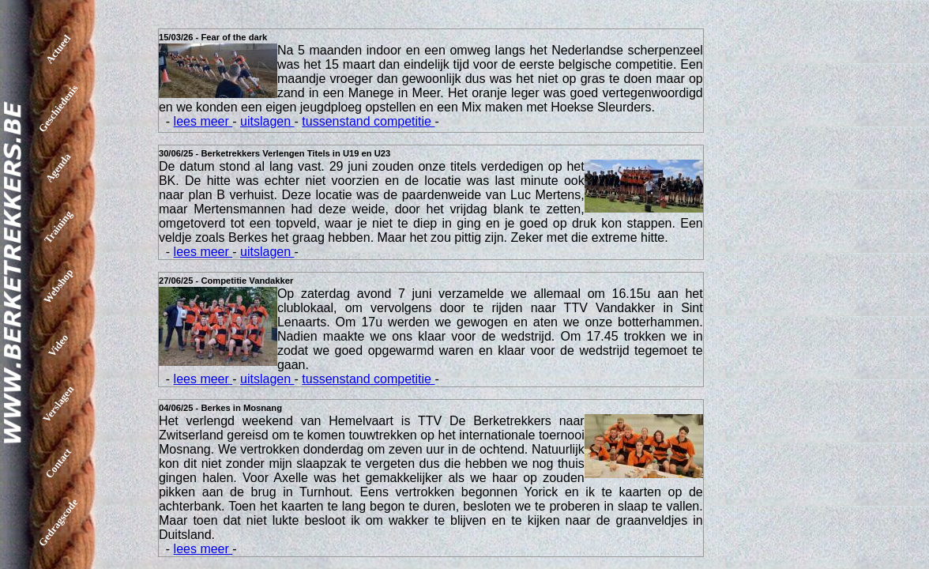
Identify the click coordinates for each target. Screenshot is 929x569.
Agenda (58, 168)
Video (58, 344)
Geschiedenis (58, 108)
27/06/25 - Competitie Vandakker (226, 280)
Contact (58, 463)
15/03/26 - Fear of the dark (213, 37)
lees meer (203, 121)
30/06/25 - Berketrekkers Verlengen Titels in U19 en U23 (274, 153)
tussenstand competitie (368, 121)
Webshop (58, 286)
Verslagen (58, 403)
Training (58, 226)
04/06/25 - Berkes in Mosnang (220, 408)
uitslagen (267, 121)
